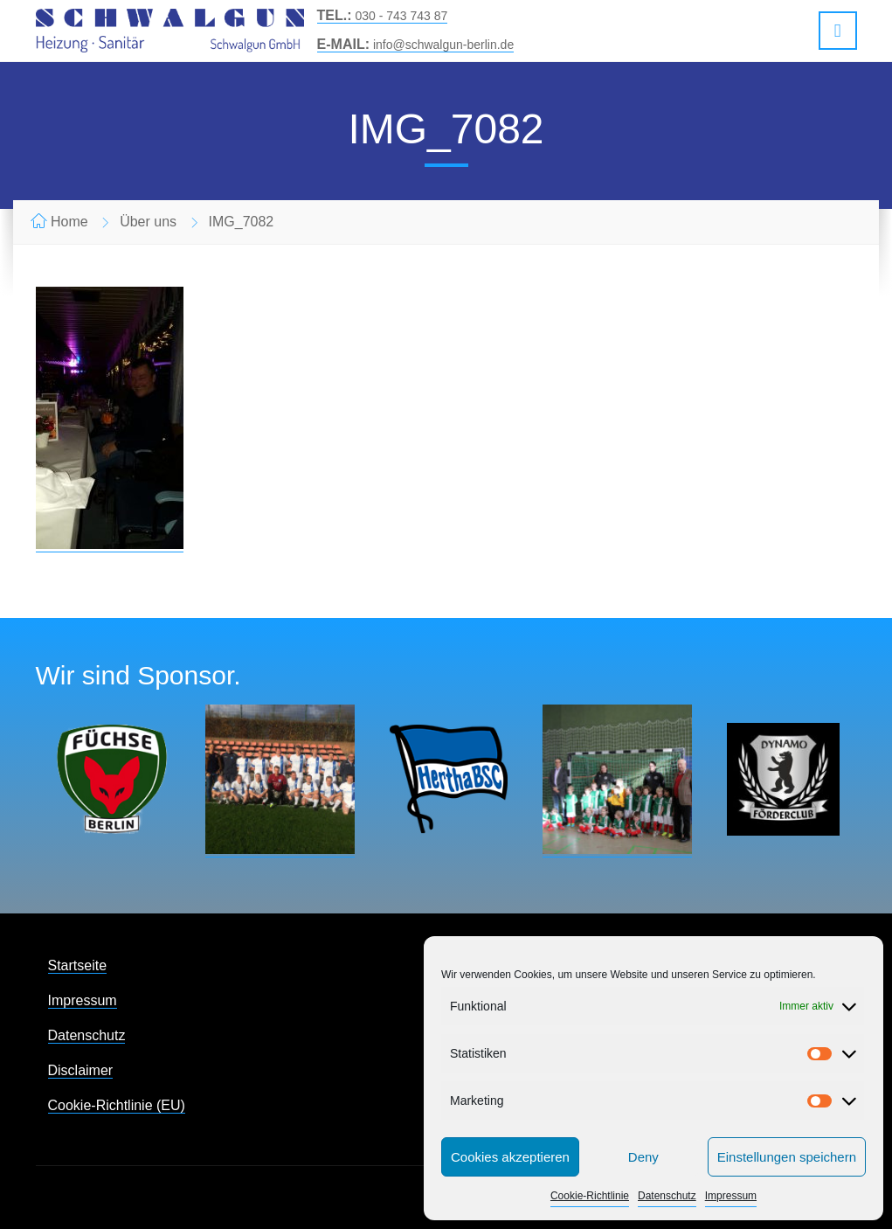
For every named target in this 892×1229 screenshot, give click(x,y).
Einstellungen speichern (786, 1156)
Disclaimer (81, 1070)
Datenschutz (667, 1196)
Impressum (731, 1196)
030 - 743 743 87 (382, 16)
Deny (643, 1156)
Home (69, 221)
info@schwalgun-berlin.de (416, 45)
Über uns (148, 221)
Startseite (77, 965)
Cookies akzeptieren (510, 1156)
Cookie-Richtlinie (589, 1196)
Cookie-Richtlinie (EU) (116, 1105)
